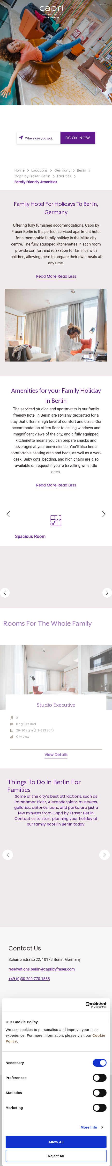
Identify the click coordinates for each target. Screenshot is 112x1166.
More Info (89, 1127)
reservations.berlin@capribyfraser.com (41, 969)
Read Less (67, 276)
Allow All (56, 1142)
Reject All (56, 1156)
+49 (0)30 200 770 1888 (29, 979)
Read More (46, 276)
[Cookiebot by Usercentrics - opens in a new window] (85, 1005)
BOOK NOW (77, 138)
